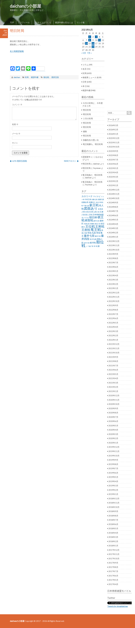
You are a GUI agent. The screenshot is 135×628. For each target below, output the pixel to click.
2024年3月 (113, 228)
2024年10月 (113, 198)
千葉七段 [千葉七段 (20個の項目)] (86, 205)
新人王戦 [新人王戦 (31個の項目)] (88, 215)
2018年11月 (113, 503)
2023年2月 (113, 284)
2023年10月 (113, 250)
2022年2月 (113, 335)
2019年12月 (113, 447)
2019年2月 (113, 490)
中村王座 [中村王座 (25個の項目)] (88, 199)
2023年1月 (113, 288)
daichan (17, 77)
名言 (84, 69)
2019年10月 (113, 455)
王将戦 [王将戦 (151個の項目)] (99, 226)
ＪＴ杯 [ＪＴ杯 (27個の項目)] (88, 246)
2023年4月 (113, 275)
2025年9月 (113, 151)
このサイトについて (42, 22)
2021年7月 (113, 365)
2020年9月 (113, 408)
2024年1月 (113, 237)
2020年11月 (113, 400)
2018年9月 (113, 511)
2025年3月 (113, 177)
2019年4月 (113, 481)
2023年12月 (113, 241)
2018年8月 (113, 515)
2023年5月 (113, 271)
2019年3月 (113, 485)
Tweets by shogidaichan (117, 606)
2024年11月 (113, 194)
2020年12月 (113, 395)
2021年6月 (113, 370)
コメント (17, 104)
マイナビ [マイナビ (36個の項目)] (96, 196)
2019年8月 (113, 464)
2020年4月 (113, 430)
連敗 (85, 131)
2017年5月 (113, 580)
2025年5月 (113, 168)
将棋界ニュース (89, 77)
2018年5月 (113, 528)
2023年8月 (113, 258)
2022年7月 (113, 314)
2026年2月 (113, 129)
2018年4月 (113, 533)
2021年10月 (113, 352)
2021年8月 (113, 361)
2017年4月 (113, 584)
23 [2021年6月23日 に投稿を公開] (93, 47)
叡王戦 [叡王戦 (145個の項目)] (94, 205)
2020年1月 (113, 442)
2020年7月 (113, 417)
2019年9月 (113, 460)
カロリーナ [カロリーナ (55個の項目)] (87, 196)
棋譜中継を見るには (64, 22)
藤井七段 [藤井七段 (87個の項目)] (89, 235)
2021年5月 (113, 374)
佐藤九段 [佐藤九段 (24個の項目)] (101, 199)
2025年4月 (113, 172)
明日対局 (87, 110)
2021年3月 (113, 382)
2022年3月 (113, 331)
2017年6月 (113, 575)
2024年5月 (113, 219)
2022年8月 (113, 310)
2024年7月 (113, 211)
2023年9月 (113, 254)
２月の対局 (88, 118)
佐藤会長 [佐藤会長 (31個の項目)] (84, 202)
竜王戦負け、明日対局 (92, 175)
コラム (85, 64)
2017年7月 (113, 571)
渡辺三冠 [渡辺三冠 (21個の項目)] (97, 224)
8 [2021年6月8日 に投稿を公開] (89, 40)
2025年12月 (113, 138)
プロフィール (24, 22)
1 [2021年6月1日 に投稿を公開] (89, 37)
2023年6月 (113, 267)
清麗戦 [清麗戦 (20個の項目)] (92, 224)
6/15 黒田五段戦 (19, 161)
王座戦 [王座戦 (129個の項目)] (85, 229)
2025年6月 (113, 164)
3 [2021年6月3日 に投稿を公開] (96, 37)
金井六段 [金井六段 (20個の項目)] (87, 243)
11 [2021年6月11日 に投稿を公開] (99, 40)
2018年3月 (113, 537)
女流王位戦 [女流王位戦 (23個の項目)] (89, 212)
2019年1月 (113, 494)
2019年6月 (113, 473)
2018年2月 (113, 541)
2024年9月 (113, 202)
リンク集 (81, 22)
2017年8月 (113, 567)
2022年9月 (113, 305)
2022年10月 (113, 301)
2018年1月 (113, 545)
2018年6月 (113, 524)
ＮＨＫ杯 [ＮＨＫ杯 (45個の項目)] (95, 246)
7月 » (89, 53)
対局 (27, 77)
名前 (15, 124)
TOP (12, 22)
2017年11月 (113, 554)
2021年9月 (113, 357)
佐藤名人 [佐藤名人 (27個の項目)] (92, 202)
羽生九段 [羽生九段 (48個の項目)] (91, 232)
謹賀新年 (86, 157)
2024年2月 (113, 232)
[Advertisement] (44, 60)
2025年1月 (113, 185)
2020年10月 (113, 404)
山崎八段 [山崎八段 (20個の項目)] (96, 212)
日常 (84, 82)
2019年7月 (113, 468)
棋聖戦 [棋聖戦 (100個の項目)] (89, 220)
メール (16, 133)
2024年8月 (113, 207)
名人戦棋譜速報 (17, 51)
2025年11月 (113, 142)
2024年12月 (113, 189)
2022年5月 (113, 322)
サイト (15, 143)
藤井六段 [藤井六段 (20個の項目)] (98, 236)
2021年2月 (113, 387)
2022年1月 (113, 340)
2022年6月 (113, 318)
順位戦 (46, 77)
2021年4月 (113, 378)
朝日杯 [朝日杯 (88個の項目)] (93, 217)
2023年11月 (113, 245)
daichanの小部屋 (25, 6)
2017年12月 (113, 550)
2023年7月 (113, 262)
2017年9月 (113, 563)
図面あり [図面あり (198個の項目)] (91, 208)
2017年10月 (113, 558)
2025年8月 (113, 155)
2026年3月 (113, 125)
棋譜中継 (34, 77)
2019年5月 (113, 477)
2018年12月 (113, 498)
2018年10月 (113, 507)
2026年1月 (113, 134)
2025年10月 (113, 146)
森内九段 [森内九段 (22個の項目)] (96, 221)
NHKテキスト (70, 161)
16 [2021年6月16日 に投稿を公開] (93, 43)
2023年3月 (113, 279)
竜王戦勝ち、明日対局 (93, 144)
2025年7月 (113, 159)
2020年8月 (113, 412)
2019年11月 (113, 451)
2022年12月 (113, 292)
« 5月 (83, 53)
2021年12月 (113, 344)
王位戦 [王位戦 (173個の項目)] (90, 226)
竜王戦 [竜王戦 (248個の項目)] (96, 229)
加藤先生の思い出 (91, 140)
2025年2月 (113, 181)
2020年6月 (113, 421)
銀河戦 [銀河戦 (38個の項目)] (93, 243)
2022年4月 (113, 327)
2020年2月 (113, 438)
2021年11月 (113, 348)
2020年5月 (113, 425)
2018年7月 (113, 520)
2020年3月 (113, 434)
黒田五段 (55, 77)
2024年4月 (113, 224)
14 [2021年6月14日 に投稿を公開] (86, 43)
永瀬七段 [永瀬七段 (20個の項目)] (87, 224)
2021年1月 (113, 391)
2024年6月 (113, 215)
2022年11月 (113, 297)
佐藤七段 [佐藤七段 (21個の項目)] (94, 199)
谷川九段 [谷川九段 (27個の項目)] (93, 239)
